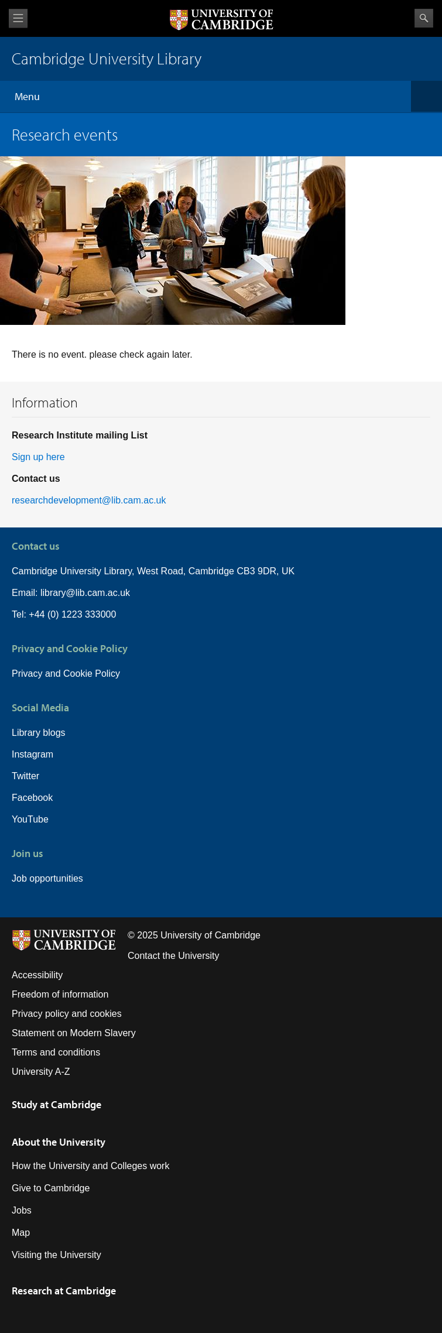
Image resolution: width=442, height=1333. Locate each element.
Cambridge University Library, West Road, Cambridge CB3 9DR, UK (153, 571)
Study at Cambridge (56, 1104)
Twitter (25, 776)
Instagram (32, 754)
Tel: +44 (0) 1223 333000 (64, 614)
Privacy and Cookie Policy (66, 674)
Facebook (32, 798)
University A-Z (41, 1072)
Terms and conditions (56, 1052)
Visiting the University (56, 1255)
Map (21, 1233)
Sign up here (38, 457)
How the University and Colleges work (90, 1166)
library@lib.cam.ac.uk (85, 593)
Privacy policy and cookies (67, 1014)
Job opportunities (47, 878)
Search (423, 18)
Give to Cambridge (51, 1188)
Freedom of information (60, 994)
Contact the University (174, 956)
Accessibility (37, 975)
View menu (18, 18)
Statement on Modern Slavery (74, 1033)
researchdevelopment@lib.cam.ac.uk (89, 500)
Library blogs (39, 733)
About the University (58, 1142)
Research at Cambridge (64, 1290)
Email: (26, 593)
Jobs (22, 1210)
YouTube (30, 819)
